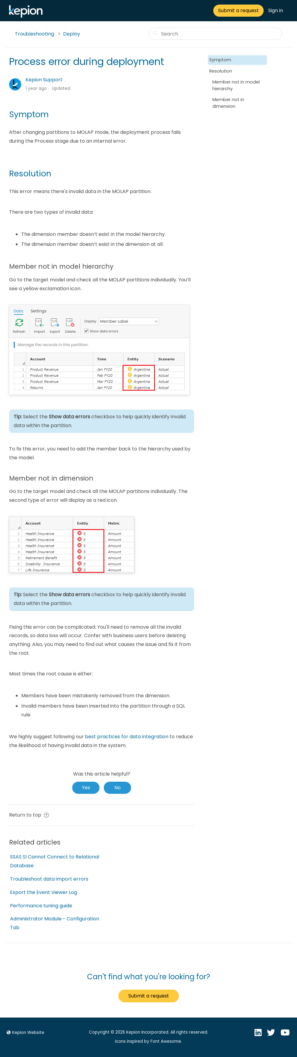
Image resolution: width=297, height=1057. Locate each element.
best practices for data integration (126, 736)
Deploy (71, 33)
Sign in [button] (275, 10)
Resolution (220, 71)
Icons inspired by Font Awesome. (148, 1041)
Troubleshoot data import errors (49, 878)
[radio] (86, 788)
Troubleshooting (34, 33)
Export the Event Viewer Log (43, 892)
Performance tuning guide (41, 905)
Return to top (29, 814)
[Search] (215, 34)
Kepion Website (24, 1032)
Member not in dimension (228, 103)
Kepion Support (43, 79)
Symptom (220, 60)
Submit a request (238, 10)
